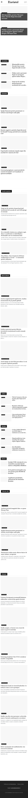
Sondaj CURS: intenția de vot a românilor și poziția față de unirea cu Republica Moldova (17, 463)
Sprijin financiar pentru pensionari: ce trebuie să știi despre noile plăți (12, 111)
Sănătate (4, 625)
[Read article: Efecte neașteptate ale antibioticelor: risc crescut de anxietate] (14, 735)
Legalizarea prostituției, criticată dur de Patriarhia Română (16, 479)
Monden (4, 229)
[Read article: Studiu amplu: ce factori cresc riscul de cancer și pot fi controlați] (14, 616)
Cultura (3, 397)
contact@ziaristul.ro (15, 788)
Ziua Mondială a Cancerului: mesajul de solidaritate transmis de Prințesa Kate (18, 448)
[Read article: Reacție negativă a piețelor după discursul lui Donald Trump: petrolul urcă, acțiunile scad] (14, 122)
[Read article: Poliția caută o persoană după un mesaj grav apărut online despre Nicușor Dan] (6, 76)
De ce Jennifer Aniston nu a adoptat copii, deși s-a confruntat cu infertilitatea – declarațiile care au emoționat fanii (13, 233)
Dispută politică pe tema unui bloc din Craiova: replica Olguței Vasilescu (18, 440)
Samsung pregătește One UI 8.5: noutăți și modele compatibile (13, 657)
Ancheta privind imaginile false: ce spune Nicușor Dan (13, 509)
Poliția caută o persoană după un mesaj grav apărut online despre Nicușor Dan (19, 74)
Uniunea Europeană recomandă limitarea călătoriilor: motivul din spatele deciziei (13, 598)
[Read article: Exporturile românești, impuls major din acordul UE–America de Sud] (14, 143)
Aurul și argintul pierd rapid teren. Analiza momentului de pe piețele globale (13, 299)
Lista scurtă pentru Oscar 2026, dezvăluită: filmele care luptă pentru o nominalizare (19, 416)
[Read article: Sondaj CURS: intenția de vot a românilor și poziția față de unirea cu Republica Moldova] (4, 463)
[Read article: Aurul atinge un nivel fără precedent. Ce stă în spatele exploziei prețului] (14, 350)
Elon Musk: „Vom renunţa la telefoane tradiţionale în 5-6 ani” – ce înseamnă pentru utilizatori (12, 257)
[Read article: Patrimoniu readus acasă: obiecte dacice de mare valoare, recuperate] (14, 544)
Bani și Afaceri (5, 253)
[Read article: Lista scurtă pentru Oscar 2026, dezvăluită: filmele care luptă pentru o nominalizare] (6, 417)
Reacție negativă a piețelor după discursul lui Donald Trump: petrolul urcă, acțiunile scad (14, 131)
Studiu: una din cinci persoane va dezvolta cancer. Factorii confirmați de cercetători (13, 717)
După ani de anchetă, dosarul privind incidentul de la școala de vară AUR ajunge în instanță (19, 83)
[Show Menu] (1, 2)
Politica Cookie (20, 784)
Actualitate (4, 12)
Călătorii (4, 594)
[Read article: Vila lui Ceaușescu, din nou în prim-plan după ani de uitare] (6, 400)
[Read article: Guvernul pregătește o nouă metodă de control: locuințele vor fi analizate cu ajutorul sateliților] (14, 162)
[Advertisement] (14, 47)
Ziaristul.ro (10, 792)
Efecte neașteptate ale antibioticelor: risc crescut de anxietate (13, 747)
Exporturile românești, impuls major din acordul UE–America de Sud (13, 151)
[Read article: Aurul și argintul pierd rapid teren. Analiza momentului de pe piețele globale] (14, 287)
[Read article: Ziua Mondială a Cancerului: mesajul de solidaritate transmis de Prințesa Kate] (6, 450)
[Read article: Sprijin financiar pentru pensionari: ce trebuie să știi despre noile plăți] (14, 103)
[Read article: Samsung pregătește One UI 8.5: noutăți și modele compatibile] (14, 645)
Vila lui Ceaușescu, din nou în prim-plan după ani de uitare (19, 398)
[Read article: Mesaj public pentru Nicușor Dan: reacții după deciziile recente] (6, 67)
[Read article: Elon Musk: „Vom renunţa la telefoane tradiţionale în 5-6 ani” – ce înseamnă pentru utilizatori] (14, 247)
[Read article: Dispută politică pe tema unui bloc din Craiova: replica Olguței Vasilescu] (6, 441)
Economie (4, 108)
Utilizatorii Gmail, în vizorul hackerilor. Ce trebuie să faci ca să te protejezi (14, 686)
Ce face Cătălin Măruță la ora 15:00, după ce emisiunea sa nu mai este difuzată (19, 431)
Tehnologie (4, 654)
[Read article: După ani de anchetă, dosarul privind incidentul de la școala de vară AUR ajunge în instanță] (6, 85)
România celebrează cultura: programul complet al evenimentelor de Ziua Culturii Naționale (19, 407)
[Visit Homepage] (13, 2)
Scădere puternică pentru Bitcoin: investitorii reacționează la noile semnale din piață (13, 331)
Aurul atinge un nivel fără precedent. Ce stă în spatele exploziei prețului (14, 362)
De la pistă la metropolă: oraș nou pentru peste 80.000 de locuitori (17, 471)
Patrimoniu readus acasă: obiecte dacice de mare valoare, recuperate (14, 553)
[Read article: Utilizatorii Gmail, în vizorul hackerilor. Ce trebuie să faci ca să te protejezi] (14, 674)
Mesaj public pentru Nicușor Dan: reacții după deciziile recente (19, 66)
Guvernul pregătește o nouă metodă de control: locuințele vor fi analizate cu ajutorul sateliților (13, 171)
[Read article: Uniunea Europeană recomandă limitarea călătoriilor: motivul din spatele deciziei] (14, 586)
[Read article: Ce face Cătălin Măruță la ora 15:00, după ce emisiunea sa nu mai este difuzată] (6, 433)
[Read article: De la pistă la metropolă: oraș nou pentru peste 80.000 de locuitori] (4, 471)
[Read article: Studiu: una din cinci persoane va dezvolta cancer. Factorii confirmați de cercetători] (14, 705)
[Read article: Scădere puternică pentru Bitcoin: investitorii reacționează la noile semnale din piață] (14, 318)
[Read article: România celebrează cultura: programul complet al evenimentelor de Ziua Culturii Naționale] (6, 409)
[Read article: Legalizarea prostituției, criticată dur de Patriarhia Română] (4, 479)
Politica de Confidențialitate (10, 784)
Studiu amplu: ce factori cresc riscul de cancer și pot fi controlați (12, 629)
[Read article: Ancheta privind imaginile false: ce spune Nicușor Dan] (14, 500)
